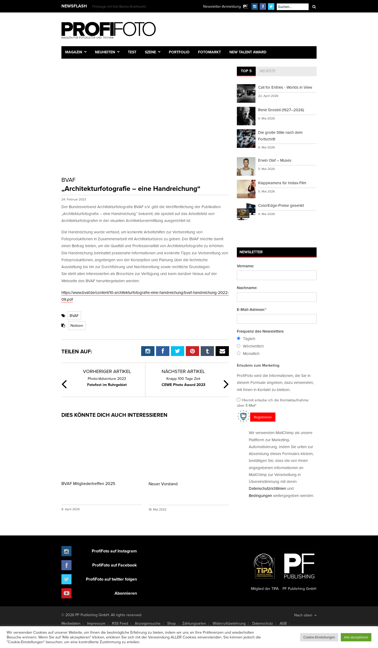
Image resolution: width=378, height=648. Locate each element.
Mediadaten (71, 623)
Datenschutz (262, 623)
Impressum (96, 623)
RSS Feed (120, 623)
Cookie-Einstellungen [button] (319, 637)
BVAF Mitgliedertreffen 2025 (88, 483)
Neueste (268, 71)
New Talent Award (247, 52)
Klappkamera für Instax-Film (282, 183)
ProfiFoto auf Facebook (114, 565)
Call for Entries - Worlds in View (285, 87)
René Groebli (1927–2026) (281, 110)
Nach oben (305, 615)
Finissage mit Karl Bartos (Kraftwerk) (119, 6)
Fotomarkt (209, 52)
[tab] (246, 71)
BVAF (74, 315)
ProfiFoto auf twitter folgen (111, 579)
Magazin (73, 52)
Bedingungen (260, 495)
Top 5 (246, 71)
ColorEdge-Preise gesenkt (281, 205)
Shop (171, 623)
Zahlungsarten (194, 623)
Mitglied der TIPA (264, 570)
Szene (150, 52)
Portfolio (179, 52)
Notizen (76, 325)
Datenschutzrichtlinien (267, 488)
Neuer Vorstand (163, 484)
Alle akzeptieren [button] (356, 637)
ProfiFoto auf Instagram (114, 551)
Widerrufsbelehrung (229, 623)
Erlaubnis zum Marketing (258, 365)
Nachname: (247, 288)
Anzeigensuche (148, 623)
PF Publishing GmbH (299, 570)
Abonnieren (126, 593)
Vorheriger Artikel (107, 371)
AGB (283, 623)
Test (132, 52)
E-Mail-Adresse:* (251, 309)
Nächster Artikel (183, 371)
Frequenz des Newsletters (260, 331)
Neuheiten (105, 52)
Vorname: (245, 266)
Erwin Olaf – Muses (274, 160)
